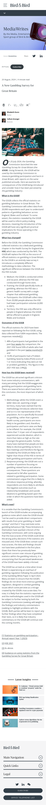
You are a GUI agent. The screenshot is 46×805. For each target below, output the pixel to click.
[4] (23, 527)
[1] (21, 336)
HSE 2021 (9, 643)
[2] (40, 350)
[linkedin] (15, 105)
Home (5, 56)
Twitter (34, 56)
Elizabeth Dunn (13, 112)
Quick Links (10, 765)
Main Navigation (13, 757)
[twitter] (9, 105)
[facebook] (21, 105)
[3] (25, 367)
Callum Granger (13, 119)
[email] (3, 105)
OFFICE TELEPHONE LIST (23, 797)
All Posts (5, 66)
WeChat (28, 784)
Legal (6, 774)
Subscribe (17, 67)
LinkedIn (41, 56)
